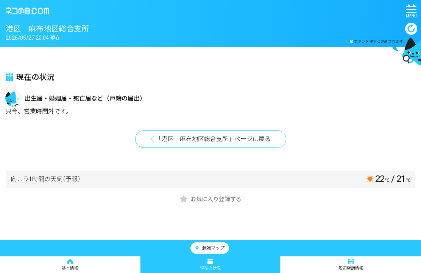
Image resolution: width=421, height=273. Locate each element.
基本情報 (70, 265)
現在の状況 (210, 265)
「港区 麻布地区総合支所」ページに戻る (213, 139)
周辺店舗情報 (350, 265)
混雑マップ (210, 248)
